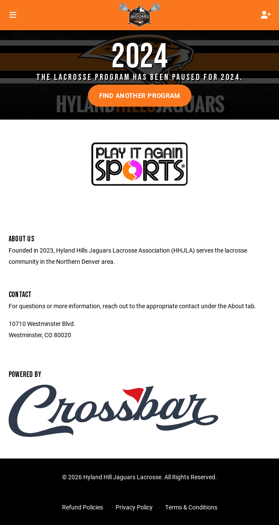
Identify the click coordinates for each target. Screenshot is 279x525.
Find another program (139, 95)
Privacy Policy (134, 507)
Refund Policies (82, 507)
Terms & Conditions (191, 507)
